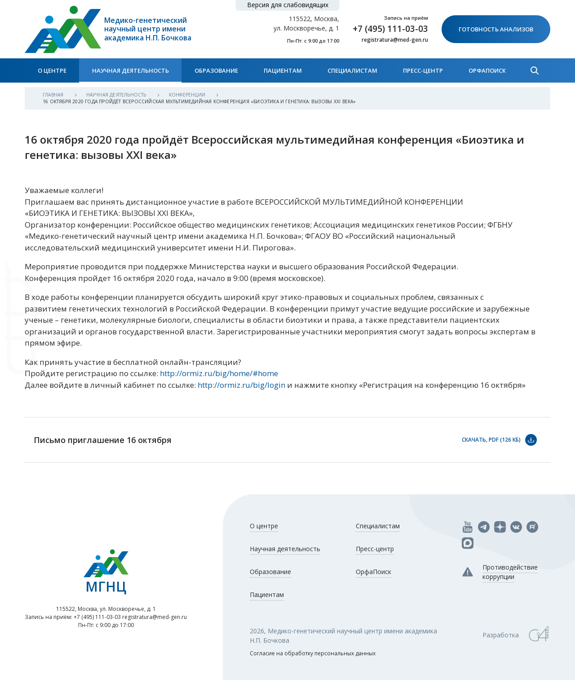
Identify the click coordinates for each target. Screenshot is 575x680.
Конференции (188, 95)
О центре (52, 70)
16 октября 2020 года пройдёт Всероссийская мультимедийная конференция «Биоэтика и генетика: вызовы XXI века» (199, 101)
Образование (216, 70)
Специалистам (352, 70)
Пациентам (283, 70)
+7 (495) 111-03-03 (390, 29)
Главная (54, 95)
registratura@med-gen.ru (395, 40)
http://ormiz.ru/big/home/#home (219, 373)
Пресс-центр (423, 70)
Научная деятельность (130, 70)
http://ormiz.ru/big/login (241, 385)
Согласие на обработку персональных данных (313, 653)
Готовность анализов (496, 29)
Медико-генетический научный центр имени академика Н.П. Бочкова (147, 29)
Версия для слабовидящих (287, 4)
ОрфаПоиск (487, 70)
